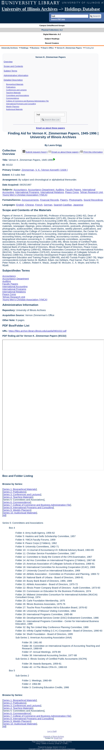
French (39, 205)
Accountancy (20, 189)
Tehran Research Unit (91, 192)
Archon (49, 747)
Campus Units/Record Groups (52, 25)
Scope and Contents (13, 66)
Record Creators (52, 43)
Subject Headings (52, 39)
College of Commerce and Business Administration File (27, 101)
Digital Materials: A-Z (52, 34)
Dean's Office (48, 48)
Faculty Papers (73, 189)
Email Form (58, 738)
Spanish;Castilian (63, 205)
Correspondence (12, 98)
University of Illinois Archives (30, 9)
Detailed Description (13, 80)
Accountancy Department (41, 189)
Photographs (75, 200)
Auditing (60, 189)
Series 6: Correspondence (16, 502)
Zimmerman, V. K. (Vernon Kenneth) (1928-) (45, 170)
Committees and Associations (17, 95)
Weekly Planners (12, 106)
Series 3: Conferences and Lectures (22, 494)
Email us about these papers (50, 128)
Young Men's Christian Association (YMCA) (24, 195)
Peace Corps (72, 192)
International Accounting (14, 286)
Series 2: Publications (14, 492)
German (48, 205)
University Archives (9, 48)
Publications (11, 87)
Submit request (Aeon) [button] (35, 152)
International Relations (52, 192)
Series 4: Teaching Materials (18, 497)
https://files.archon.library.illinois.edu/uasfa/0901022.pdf (37, 331)
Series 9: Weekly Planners (17, 510)
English (20, 205)
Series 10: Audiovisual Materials (19, 512)
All (4, 515)
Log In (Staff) (52, 731)
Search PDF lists (58, 19)
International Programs (27, 192)
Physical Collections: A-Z (51, 30)
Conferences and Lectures (16, 90)
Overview (8, 61)
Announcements (30, 200)
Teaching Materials (13, 93)
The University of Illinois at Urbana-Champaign (58, 749)
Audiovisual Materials (14, 109)
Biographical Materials (14, 84)
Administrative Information (16, 75)
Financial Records (49, 200)
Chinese (29, 205)
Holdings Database (82, 9)
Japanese (78, 205)
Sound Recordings (93, 200)
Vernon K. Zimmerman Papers (69, 48)
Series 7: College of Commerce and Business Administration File (36, 505)
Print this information (91, 152)
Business (35, 48)
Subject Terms (10, 71)
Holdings (24, 48)
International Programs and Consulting (21, 104)
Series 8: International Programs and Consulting (28, 507)
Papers (64, 200)
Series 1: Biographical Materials (19, 489)
